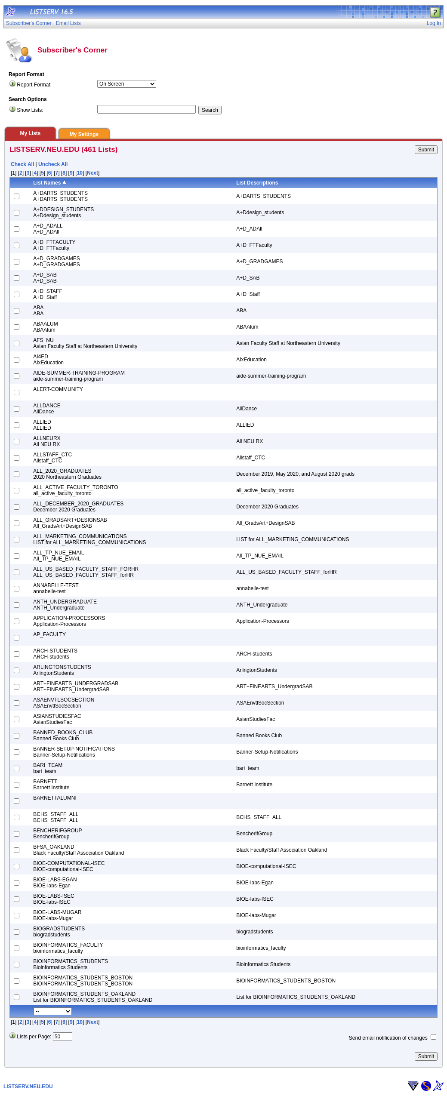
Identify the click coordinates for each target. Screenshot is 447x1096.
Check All (22, 164)
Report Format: (34, 85)
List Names (47, 183)
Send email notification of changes (388, 1038)
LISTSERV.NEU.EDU (28, 1087)
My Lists (30, 133)
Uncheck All (53, 164)
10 (80, 173)
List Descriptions (257, 183)
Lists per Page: (34, 1037)
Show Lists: (30, 110)
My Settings (84, 134)
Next (92, 173)
